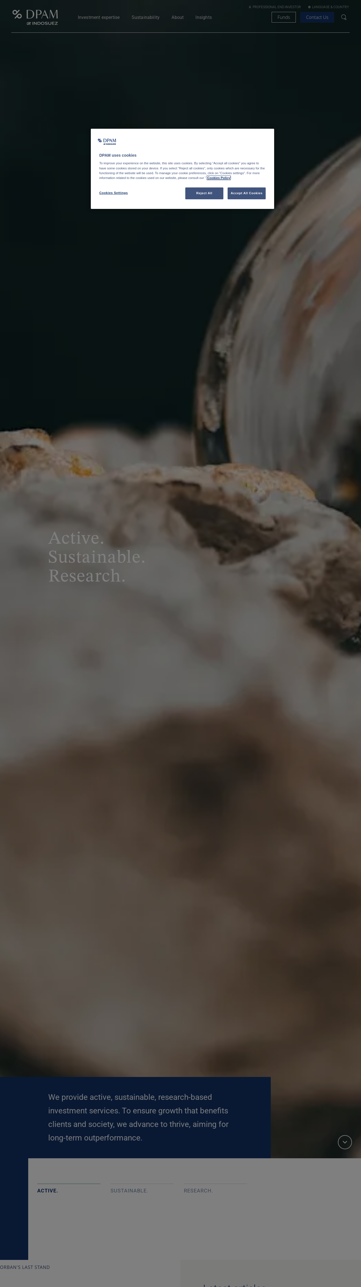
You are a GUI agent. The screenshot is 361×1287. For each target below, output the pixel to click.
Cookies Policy (218, 178)
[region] (182, 169)
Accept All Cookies (247, 193)
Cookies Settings (113, 193)
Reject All (204, 193)
